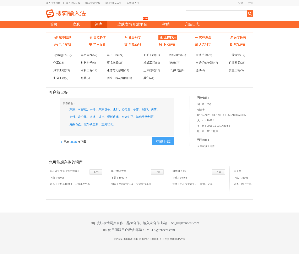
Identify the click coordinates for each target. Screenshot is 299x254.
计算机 (60, 55)
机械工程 (151, 62)
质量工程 (236, 70)
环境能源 (115, 62)
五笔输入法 (133, 3)
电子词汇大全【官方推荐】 (65, 171)
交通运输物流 (207, 62)
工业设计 (237, 55)
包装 (85, 78)
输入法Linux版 (113, 3)
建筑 (174, 62)
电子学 (237, 171)
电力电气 (89, 55)
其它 (148, 78)
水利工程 (89, 70)
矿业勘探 (237, 62)
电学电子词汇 (180, 171)
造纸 (200, 70)
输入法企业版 (92, 3)
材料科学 (88, 62)
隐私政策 (180, 239)
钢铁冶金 (204, 55)
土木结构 (151, 70)
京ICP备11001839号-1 (151, 239)
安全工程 (60, 78)
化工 (58, 62)
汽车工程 (61, 70)
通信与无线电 (118, 70)
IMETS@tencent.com (160, 230)
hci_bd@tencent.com (184, 223)
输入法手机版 (53, 3)
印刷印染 (176, 70)
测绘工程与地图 (119, 78)
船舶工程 (151, 55)
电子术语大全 (118, 171)
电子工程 (115, 55)
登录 (240, 3)
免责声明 (170, 239)
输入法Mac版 (73, 3)
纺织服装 (177, 55)
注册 (250, 3)
